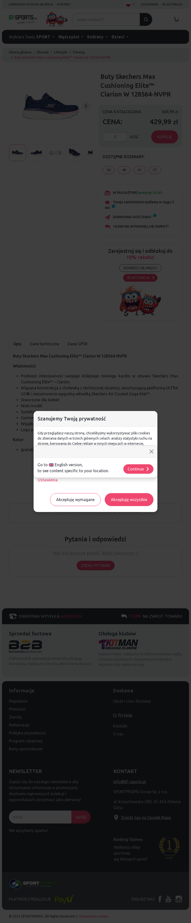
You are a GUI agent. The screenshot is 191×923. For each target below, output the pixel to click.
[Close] (151, 452)
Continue (139, 469)
